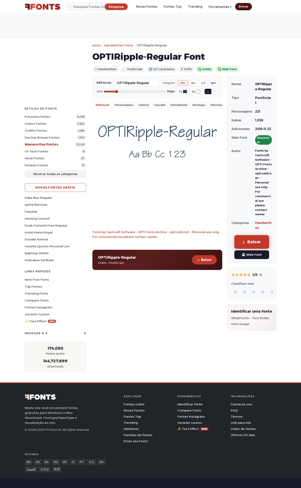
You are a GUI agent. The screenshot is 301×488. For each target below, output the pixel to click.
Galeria (144, 104)
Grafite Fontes (36, 130)
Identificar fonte (190, 404)
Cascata (159, 104)
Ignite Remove (36, 205)
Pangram (169, 82)
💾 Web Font (252, 254)
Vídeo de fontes (243, 429)
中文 (91, 462)
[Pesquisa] (96, 7)
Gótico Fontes (36, 123)
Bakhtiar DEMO (36, 253)
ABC (183, 82)
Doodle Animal (36, 239)
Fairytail (31, 211)
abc (193, 82)
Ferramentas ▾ (220, 7)
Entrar (243, 6)
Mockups (199, 104)
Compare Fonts (37, 300)
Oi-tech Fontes (36, 151)
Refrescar (102, 104)
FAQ (234, 410)
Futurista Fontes (37, 117)
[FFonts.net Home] (42, 7)
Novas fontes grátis (55, 187)
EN (29, 462)
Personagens (124, 104)
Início (96, 45)
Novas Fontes (146, 7)
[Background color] (198, 91)
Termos (237, 416)
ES (46, 462)
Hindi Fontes (34, 158)
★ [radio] (235, 291)
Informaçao (218, 104)
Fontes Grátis (134, 404)
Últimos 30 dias (243, 435)
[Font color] (185, 91)
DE (38, 462)
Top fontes (33, 286)
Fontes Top (173, 7)
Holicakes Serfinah (39, 260)
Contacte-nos (241, 404)
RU (102, 462)
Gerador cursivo (37, 314)
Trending (195, 7)
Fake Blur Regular (38, 198)
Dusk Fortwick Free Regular (46, 225)
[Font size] (135, 91)
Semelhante (178, 104)
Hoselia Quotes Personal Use (47, 246)
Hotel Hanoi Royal (38, 232)
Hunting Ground (37, 218)
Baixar (204, 260)
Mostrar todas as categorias (55, 174)
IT (73, 462)
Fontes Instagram (38, 307)
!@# (213, 82)
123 (203, 82)
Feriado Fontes (36, 165)
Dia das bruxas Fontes (42, 137)
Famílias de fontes (138, 435)
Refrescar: (104, 82)
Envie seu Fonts (136, 441)
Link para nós (241, 423)
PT (82, 462)
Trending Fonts (36, 293)
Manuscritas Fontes (41, 144)
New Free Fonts (37, 279)
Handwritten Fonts (118, 45)
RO (56, 462)
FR (65, 462)
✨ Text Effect (40, 321)
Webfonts (131, 429)
